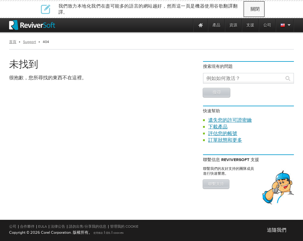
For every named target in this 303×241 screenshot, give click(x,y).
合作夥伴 (27, 226)
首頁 (12, 42)
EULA (42, 226)
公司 (12, 226)
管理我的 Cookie (124, 226)
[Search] (245, 78)
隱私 (108, 233)
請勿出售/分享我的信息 (87, 226)
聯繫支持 (216, 184)
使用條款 (98, 233)
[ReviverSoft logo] (32, 25)
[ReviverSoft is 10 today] (187, 25)
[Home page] (201, 25)
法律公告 (58, 226)
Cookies (118, 233)
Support (29, 42)
